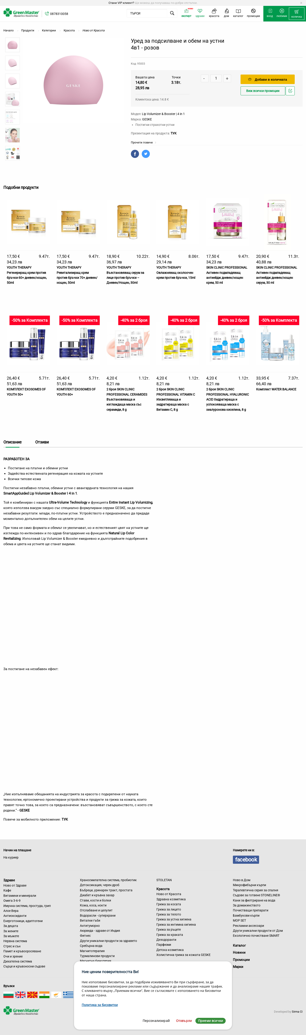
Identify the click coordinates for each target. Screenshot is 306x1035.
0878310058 (59, 14)
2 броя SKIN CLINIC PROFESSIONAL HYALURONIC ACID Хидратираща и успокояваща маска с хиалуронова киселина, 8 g (227, 399)
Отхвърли (184, 1021)
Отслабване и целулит (96, 910)
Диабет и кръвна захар (97, 895)
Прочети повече (143, 142)
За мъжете (11, 936)
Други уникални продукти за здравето (108, 941)
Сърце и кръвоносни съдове (24, 966)
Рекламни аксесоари (248, 925)
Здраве (9, 880)
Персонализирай (156, 1021)
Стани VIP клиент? (121, 3)
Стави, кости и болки (95, 900)
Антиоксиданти (14, 916)
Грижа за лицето (168, 909)
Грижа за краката (169, 934)
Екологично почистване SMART (256, 935)
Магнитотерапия (92, 951)
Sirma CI (297, 1011)
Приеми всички (210, 1021)
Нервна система (15, 941)
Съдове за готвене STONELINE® (256, 895)
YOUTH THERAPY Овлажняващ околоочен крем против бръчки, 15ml (175, 272)
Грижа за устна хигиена (173, 919)
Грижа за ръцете (168, 929)
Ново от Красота (168, 894)
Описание (12, 442)
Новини (239, 953)
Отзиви (42, 442)
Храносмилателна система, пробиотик (108, 880)
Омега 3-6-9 (12, 900)
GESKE (147, 119)
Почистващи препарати (250, 910)
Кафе (7, 890)
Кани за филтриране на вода (254, 900)
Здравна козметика (171, 899)
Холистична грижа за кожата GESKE (183, 955)
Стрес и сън (12, 946)
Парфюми (163, 944)
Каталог (239, 945)
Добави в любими (291, 92)
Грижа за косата (168, 904)
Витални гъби (90, 920)
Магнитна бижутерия (95, 961)
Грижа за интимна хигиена (176, 924)
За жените (10, 931)
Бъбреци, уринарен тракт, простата (106, 890)
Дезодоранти (166, 939)
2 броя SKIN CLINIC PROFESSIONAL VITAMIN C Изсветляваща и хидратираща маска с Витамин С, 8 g (175, 399)
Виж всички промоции (262, 91)
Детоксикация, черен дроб (99, 885)
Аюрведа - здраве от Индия (100, 930)
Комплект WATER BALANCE (276, 389)
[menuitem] (296, 13)
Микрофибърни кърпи (249, 885)
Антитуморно (90, 925)
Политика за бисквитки (100, 1005)
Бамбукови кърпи (246, 915)
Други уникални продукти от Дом (258, 930)
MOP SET (239, 920)
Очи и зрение (13, 956)
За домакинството (246, 905)
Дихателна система (17, 961)
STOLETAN (164, 880)
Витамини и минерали (19, 895)
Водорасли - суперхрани (98, 915)
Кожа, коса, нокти (93, 905)
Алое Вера (11, 911)
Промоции (241, 960)
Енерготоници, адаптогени (23, 921)
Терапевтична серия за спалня (255, 890)
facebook (246, 860)
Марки (238, 967)
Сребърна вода (91, 946)
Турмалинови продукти (97, 956)
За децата (10, 926)
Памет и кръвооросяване (22, 951)
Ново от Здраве (14, 885)
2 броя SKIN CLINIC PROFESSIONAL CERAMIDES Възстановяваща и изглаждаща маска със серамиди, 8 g (127, 399)
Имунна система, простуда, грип (27, 906)
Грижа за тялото (168, 914)
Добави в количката (267, 79)
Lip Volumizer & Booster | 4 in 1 (163, 114)
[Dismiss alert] (301, 3)
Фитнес (85, 935)
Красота (162, 889)
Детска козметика (170, 950)
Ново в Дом (241, 880)
